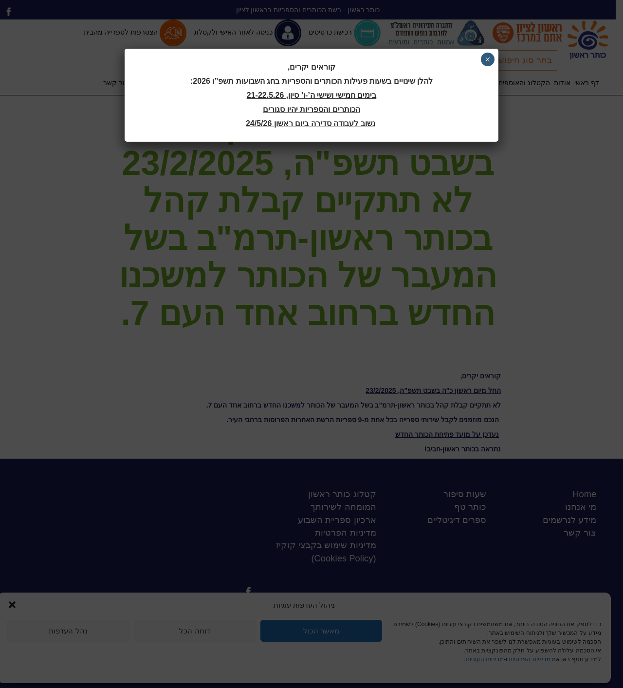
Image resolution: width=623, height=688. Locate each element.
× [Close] (487, 59)
